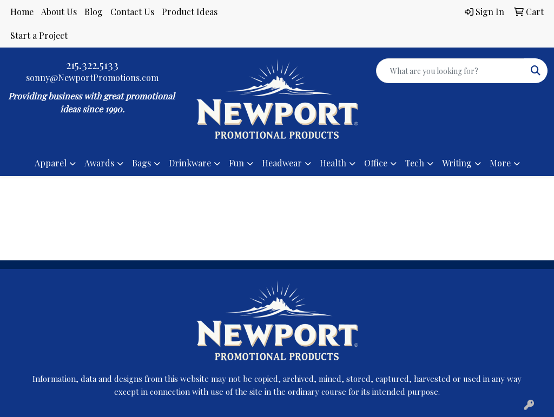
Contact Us (132, 11)
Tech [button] (414, 163)
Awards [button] (99, 163)
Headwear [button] (282, 163)
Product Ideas (189, 11)
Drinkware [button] (190, 163)
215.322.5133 (92, 64)
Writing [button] (457, 163)
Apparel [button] (51, 163)
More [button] (500, 163)
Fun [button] (236, 163)
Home (22, 11)
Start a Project (39, 35)
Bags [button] (141, 163)
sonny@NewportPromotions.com (92, 77)
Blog (93, 11)
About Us (59, 11)
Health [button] (333, 163)
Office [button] (375, 163)
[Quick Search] (450, 70)
